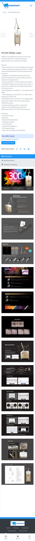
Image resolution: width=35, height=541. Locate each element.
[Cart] (18, 537)
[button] (3, 34)
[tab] (17, 156)
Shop (4, 12)
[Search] (6, 537)
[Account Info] (29, 537)
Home (8, 528)
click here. (16, 139)
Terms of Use (23, 531)
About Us (16, 528)
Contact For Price (8, 143)
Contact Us (25, 528)
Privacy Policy (12, 531)
